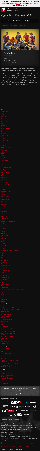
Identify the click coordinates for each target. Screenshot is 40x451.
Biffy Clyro (3, 127)
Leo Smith (3, 206)
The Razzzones (5, 277)
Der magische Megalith (7, 375)
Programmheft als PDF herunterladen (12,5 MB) (20, 21)
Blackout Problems (6, 128)
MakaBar (3, 214)
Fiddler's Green (5, 172)
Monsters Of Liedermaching (8, 221)
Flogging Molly (4, 177)
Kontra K (3, 203)
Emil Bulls (3, 157)
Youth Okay (4, 299)
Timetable (13, 25)
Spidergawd (4, 262)
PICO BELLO (4, 358)
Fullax (2, 181)
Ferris (2, 169)
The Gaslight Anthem (6, 275)
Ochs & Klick (4, 228)
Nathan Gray (4, 225)
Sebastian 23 (4, 338)
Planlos (3, 242)
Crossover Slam (5, 311)
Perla (2, 236)
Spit (2, 264)
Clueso (3, 142)
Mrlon (2, 223)
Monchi (3, 324)
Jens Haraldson (5, 196)
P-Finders (3, 238)
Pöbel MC (3, 243)
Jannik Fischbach (5, 194)
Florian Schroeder (5, 316)
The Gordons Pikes (6, 383)
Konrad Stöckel (5, 355)
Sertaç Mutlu (4, 340)
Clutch (2, 143)
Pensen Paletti (4, 235)
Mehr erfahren (23, 5)
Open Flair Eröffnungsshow (8, 328)
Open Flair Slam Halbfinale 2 (8, 333)
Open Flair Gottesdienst (7, 378)
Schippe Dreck (4, 252)
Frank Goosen (4, 318)
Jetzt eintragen (20, 394)
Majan (2, 213)
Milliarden (3, 220)
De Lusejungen (5, 150)
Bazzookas (4, 125)
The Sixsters (4, 279)
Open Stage (4, 380)
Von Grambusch (5, 294)
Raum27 (3, 247)
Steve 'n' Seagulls (5, 267)
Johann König (4, 321)
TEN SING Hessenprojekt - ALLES (9, 363)
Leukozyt (3, 208)
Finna (2, 176)
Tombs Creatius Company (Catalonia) (10, 367)
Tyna (2, 286)
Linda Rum (4, 209)
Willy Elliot (3, 297)
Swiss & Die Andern (6, 269)
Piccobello (3, 382)
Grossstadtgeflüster (6, 184)
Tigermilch (3, 280)
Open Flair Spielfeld (6, 356)
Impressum (4, 446)
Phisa (2, 240)
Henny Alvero (4, 187)
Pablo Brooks (4, 231)
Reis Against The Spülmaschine (9, 336)
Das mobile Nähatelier (6, 373)
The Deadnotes (5, 274)
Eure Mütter (4, 312)
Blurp (2, 371)
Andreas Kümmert (5, 118)
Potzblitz (3, 334)
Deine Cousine (4, 148)
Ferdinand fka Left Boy (6, 167)
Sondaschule (4, 260)
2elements (3, 113)
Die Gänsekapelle (5, 377)
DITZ (2, 154)
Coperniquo (4, 145)
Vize (2, 292)
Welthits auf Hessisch (6, 296)
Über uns (26, 446)
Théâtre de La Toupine (6, 365)
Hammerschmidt (5, 186)
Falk (2, 162)
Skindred (3, 258)
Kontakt (20, 446)
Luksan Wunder (5, 323)
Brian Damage (4, 135)
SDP (2, 253)
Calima (3, 137)
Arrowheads (4, 121)
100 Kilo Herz (4, 111)
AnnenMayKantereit (6, 120)
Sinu (2, 257)
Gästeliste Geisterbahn (6, 319)
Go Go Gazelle (4, 182)
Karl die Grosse (5, 199)
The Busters (4, 272)
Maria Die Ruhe (5, 216)
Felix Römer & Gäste (6, 314)
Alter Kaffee (4, 116)
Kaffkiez (3, 198)
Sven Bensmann (5, 343)
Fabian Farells (4, 160)
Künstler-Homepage (8, 55)
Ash (2, 123)
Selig (2, 255)
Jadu (2, 192)
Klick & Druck (4, 201)
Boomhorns (4, 132)
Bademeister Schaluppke (7, 306)
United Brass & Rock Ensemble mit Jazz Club (12, 289)
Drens (2, 155)
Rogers (3, 248)
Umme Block (4, 287)
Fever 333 (3, 170)
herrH (2, 351)
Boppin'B (3, 133)
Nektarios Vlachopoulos (7, 326)
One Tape (3, 230)
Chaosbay (3, 138)
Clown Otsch (4, 350)
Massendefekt (4, 218)
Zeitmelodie (4, 301)
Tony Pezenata (5, 284)
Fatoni (2, 164)
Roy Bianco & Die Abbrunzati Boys (9, 250)
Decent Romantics (5, 147)
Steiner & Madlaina (6, 265)
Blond (2, 130)
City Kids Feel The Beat (7, 140)
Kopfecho (3, 204)
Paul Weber (4, 233)
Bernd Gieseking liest (6, 348)
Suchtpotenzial (5, 341)
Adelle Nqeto (4, 115)
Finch (2, 174)
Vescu (2, 291)
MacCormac (4, 211)
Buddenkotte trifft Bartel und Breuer (10, 309)
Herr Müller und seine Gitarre (8, 353)
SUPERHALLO (4, 361)
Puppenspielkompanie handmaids (9, 360)
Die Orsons (4, 152)
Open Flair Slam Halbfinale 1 (8, 331)
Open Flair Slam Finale (6, 329)
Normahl (3, 226)
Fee (2, 165)
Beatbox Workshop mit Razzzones (10, 307)
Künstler (4, 25)
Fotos (22, 25)
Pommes (3, 245)
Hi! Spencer (4, 189)
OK (18, 5)
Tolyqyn (3, 282)
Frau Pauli (3, 179)
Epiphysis (3, 159)
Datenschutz (12, 446)
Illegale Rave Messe (6, 191)
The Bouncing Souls (6, 270)
